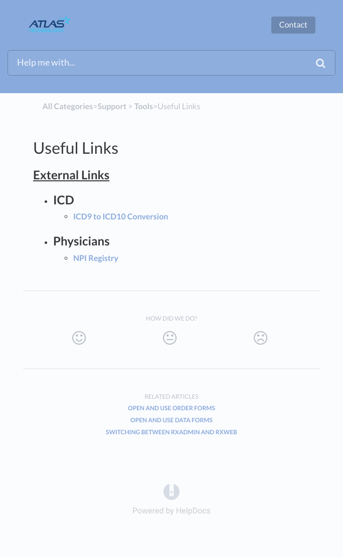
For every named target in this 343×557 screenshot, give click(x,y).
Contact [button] (293, 25)
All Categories (68, 106)
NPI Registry (95, 258)
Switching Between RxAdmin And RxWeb (171, 432)
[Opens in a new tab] (171, 491)
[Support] (112, 106)
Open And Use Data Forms (171, 420)
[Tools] (143, 106)
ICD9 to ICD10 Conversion (120, 216)
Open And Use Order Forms (171, 408)
